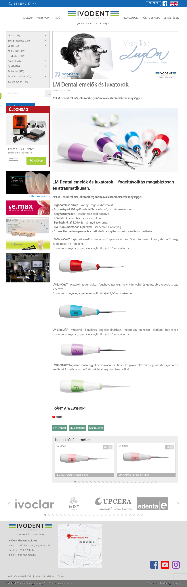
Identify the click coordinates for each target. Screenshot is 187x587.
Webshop (42, 17)
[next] (178, 504)
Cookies (61, 576)
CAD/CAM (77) (15, 61)
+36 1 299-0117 (20, 3)
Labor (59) (13, 46)
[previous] (9, 504)
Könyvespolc (151, 17)
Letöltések (171, 17)
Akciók (57, 17)
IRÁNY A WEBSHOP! (69, 408)
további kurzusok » (38, 196)
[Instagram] (175, 563)
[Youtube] (165, 563)
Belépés (153, 3)
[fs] (26, 93)
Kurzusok (131, 17)
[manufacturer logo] (12, 159)
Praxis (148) (14, 35)
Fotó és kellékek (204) (19, 76)
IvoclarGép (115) (16, 56)
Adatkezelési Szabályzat (44, 576)
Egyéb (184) (14, 66)
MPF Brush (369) (16, 51)
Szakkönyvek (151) (18, 81)
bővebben (36, 160)
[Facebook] (154, 563)
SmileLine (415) (16, 71)
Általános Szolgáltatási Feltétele (20, 576)
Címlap (28, 17)
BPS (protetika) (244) (19, 41)
